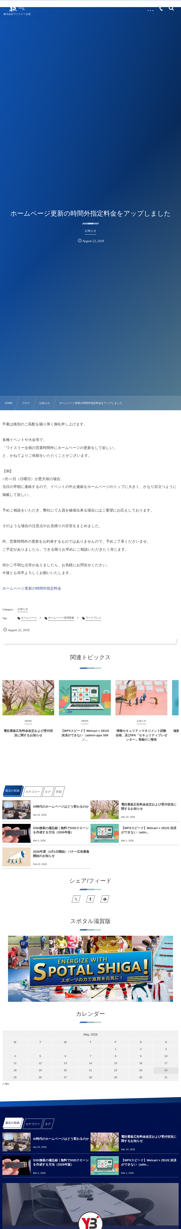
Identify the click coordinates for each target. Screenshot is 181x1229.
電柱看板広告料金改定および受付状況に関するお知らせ (149, 806)
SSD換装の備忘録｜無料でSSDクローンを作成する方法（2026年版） (61, 830)
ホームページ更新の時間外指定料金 (31, 589)
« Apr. (6, 1083)
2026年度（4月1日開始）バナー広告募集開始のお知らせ (61, 854)
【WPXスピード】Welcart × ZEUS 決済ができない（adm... (148, 830)
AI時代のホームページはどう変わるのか (61, 806)
